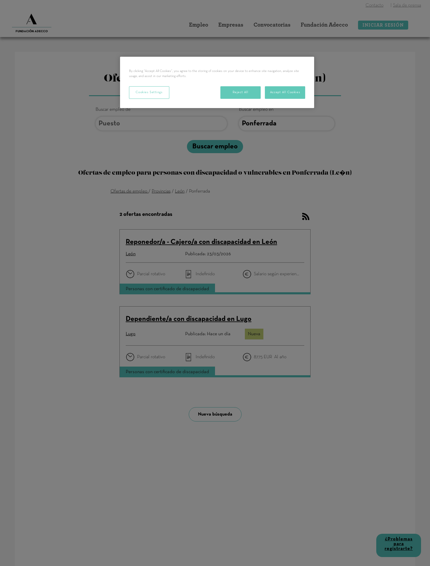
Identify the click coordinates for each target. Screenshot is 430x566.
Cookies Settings (149, 92)
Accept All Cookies (285, 92)
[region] (217, 82)
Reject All (240, 92)
